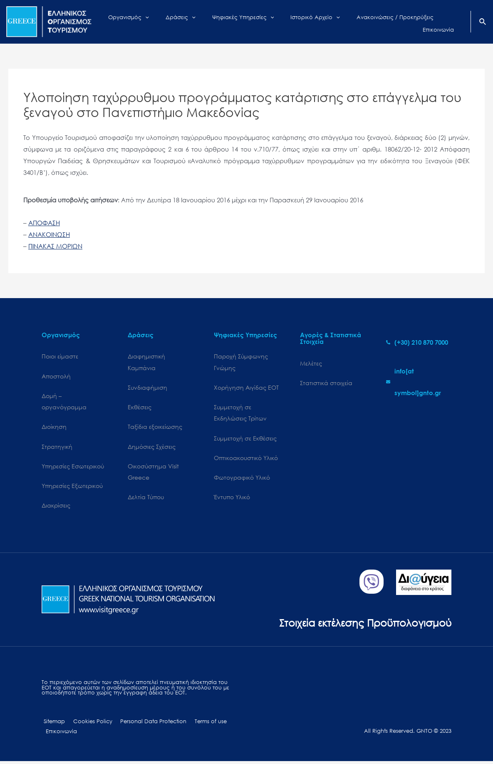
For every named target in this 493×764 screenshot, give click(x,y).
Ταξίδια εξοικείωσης (155, 428)
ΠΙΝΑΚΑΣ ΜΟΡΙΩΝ (55, 246)
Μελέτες (311, 363)
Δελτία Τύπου (146, 499)
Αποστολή (56, 376)
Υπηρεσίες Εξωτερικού (72, 487)
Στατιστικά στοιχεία (326, 383)
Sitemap (52, 723)
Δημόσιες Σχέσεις (152, 448)
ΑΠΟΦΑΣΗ (44, 223)
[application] (162, 21)
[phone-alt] (417, 342)
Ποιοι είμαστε (60, 356)
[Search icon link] (483, 22)
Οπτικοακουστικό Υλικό (246, 459)
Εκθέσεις (139, 408)
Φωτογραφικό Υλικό (242, 479)
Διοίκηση (54, 428)
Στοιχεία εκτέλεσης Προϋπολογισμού (362, 624)
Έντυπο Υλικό (232, 499)
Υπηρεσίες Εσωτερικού (73, 467)
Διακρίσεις (56, 507)
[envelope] (418, 381)
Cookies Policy (87, 723)
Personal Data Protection (146, 723)
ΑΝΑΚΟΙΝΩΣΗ (49, 234)
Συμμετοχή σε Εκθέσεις (245, 439)
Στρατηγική (57, 448)
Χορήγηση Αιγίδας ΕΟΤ (246, 388)
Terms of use (200, 723)
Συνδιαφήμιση (147, 388)
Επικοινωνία (60, 733)
